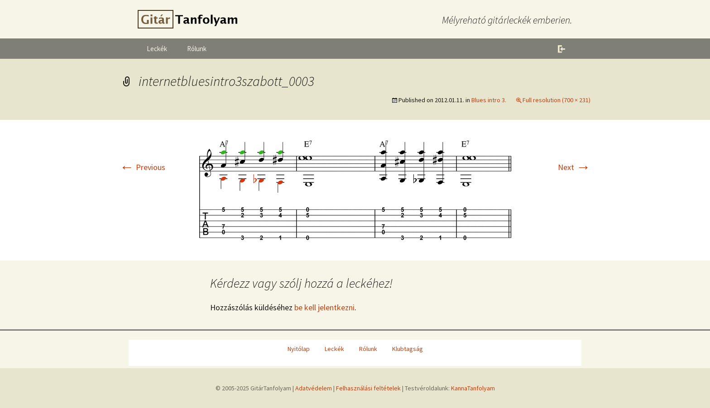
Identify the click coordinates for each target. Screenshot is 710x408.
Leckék (157, 48)
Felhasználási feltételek (368, 388)
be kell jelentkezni (324, 307)
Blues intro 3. (488, 100)
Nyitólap (299, 349)
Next (574, 167)
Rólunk (196, 48)
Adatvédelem (313, 388)
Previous (142, 167)
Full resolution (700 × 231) (556, 100)
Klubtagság (407, 349)
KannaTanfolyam (473, 388)
